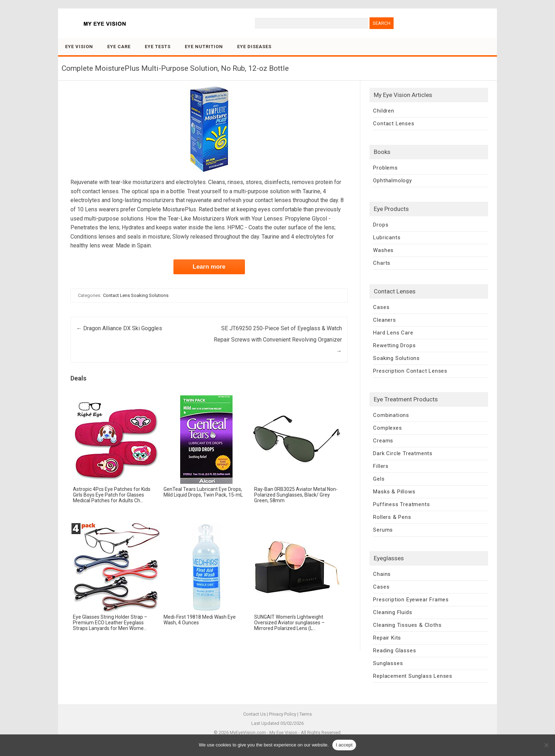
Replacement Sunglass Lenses (412, 676)
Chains (382, 574)
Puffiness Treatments (401, 504)
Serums (383, 530)
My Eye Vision (283, 732)
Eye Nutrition (204, 46)
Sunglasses (388, 663)
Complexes (387, 428)
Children (383, 111)
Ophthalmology (392, 180)
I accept (344, 745)
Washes (383, 250)
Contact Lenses (393, 123)
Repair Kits (387, 638)
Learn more (209, 266)
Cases (381, 307)
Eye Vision (79, 46)
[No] (546, 745)
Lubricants (386, 237)
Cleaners (384, 320)
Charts (381, 263)
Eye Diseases (254, 46)
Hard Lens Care (393, 333)
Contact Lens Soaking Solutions (135, 295)
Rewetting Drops (394, 345)
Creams (383, 440)
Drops (380, 225)
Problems (385, 168)
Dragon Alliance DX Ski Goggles (119, 328)
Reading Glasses (394, 650)
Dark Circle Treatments (403, 453)
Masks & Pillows (394, 491)
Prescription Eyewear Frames (411, 599)
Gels (378, 479)
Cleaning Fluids (392, 612)
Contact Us (254, 714)
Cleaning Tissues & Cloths (407, 625)
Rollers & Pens (392, 517)
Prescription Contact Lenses (410, 371)
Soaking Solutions (396, 358)
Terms (305, 714)
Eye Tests (158, 46)
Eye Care (119, 46)
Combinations (391, 415)
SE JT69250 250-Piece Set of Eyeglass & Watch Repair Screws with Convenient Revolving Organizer (278, 339)
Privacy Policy (282, 714)
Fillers (381, 466)
